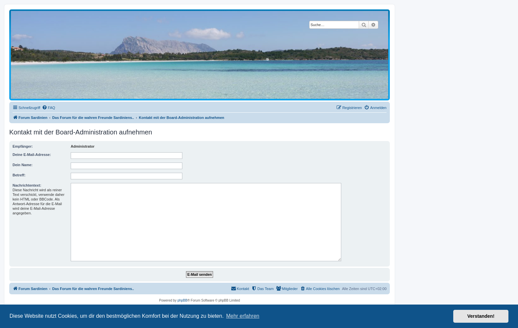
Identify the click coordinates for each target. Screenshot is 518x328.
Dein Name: (23, 165)
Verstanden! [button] (481, 316)
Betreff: (19, 175)
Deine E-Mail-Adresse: (32, 155)
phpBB (182, 300)
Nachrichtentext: (27, 185)
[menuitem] (48, 108)
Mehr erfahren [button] (242, 316)
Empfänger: (23, 146)
